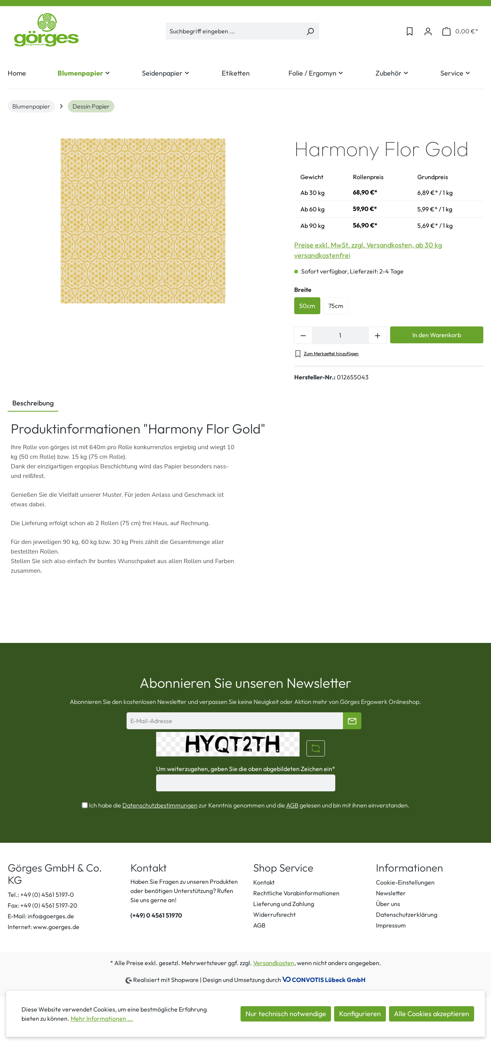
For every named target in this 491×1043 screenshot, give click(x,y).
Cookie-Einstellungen (405, 882)
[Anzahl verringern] (303, 335)
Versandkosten (273, 963)
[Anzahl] (340, 335)
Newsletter (391, 893)
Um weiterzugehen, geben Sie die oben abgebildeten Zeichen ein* (245, 769)
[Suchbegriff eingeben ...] (234, 31)
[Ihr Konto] (428, 31)
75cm (335, 306)
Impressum (391, 925)
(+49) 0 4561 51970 (156, 915)
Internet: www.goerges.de (43, 927)
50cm (307, 306)
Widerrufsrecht (274, 914)
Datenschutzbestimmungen (160, 805)
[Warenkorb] (460, 31)
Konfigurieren (360, 1013)
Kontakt (264, 882)
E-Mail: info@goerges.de (41, 916)
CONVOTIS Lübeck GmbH (329, 980)
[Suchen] (310, 31)
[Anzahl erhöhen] (378, 335)
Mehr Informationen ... (102, 1018)
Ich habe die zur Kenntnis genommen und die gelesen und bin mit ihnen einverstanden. (249, 805)
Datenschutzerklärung (406, 914)
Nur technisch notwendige (286, 1013)
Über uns (388, 904)
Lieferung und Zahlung (283, 904)
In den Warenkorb (436, 335)
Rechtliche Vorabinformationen (296, 893)
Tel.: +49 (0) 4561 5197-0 (41, 894)
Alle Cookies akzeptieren (431, 1013)
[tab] (33, 403)
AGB (292, 805)
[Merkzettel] (409, 31)
